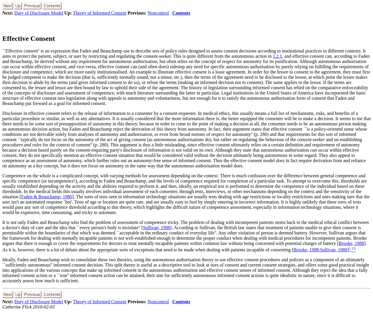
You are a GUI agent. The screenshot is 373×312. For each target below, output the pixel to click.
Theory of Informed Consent (99, 12)
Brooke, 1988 (351, 243)
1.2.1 (277, 56)
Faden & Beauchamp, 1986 (46, 196)
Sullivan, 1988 (156, 227)
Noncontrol (158, 12)
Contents (181, 12)
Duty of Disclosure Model (38, 12)
